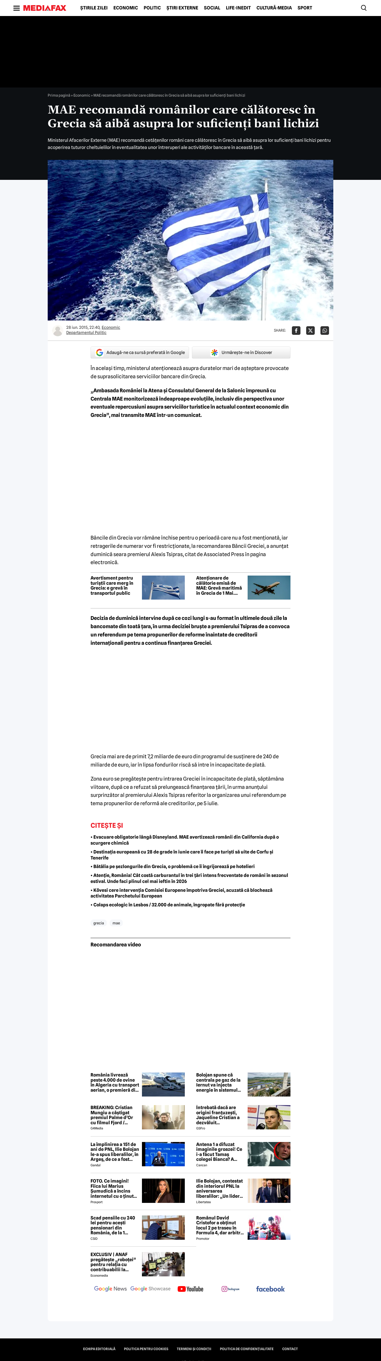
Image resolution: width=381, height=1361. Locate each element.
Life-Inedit (238, 8)
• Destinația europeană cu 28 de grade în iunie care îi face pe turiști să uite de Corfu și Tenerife (182, 855)
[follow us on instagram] (230, 1289)
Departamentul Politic (86, 332)
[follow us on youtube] (190, 1289)
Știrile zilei (94, 8)
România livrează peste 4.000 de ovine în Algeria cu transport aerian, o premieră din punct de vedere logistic (115, 1083)
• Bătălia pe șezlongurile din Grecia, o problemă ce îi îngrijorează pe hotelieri (173, 866)
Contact (290, 1349)
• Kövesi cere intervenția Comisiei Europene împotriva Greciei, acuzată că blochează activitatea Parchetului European (181, 893)
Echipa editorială (99, 1349)
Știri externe (182, 8)
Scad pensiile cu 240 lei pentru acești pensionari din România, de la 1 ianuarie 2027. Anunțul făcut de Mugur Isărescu (113, 1225)
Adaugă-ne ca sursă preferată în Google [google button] (140, 352)
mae (116, 923)
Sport (305, 8)
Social (212, 8)
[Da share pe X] (310, 330)
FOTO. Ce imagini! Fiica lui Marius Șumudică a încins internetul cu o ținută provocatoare (113, 1189)
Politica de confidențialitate (247, 1349)
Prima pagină (59, 95)
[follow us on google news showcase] (151, 1289)
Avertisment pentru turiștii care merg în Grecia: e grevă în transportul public (112, 586)
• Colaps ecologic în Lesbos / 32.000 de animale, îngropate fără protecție (168, 905)
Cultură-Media (274, 8)
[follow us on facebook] (270, 1289)
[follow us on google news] (111, 1289)
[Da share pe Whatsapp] (324, 330)
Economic (125, 8)
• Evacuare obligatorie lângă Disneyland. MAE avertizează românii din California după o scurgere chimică (185, 840)
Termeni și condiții (194, 1349)
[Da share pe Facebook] (296, 330)
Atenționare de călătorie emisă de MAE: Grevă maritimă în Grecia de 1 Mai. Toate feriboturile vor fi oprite (219, 586)
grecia (98, 923)
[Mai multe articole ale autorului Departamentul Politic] (57, 330)
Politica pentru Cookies (146, 1349)
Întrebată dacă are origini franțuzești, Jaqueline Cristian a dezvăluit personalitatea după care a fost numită (218, 1115)
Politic (152, 8)
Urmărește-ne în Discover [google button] (241, 352)
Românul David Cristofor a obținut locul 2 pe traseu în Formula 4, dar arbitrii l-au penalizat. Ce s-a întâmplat (219, 1225)
